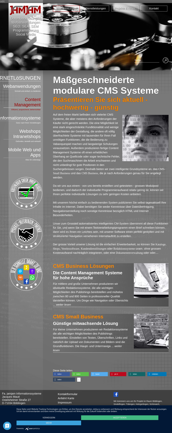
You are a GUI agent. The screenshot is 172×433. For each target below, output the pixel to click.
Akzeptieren (92, 423)
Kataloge (160, 244)
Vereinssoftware (70, 248)
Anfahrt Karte (66, 398)
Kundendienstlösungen (94, 248)
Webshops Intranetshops (22, 134)
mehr (146, 423)
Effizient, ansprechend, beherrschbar (26, 110)
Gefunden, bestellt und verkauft (28, 141)
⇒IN (2, 1)
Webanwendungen (21, 86)
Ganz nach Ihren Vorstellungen (28, 123)
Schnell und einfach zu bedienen (28, 91)
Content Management (22, 102)
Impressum (65, 402)
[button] (61, 374)
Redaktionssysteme (124, 248)
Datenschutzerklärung (71, 406)
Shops (56, 248)
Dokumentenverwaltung (129, 252)
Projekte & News (125, 8)
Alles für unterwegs (33, 160)
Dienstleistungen (96, 8)
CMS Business (90, 173)
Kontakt (154, 8)
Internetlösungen (66, 8)
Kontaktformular (68, 394)
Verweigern (39, 423)
